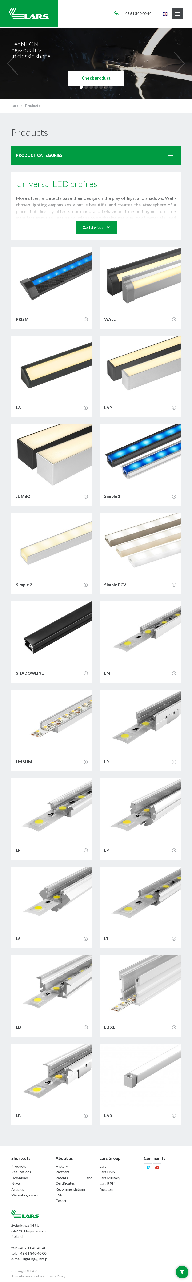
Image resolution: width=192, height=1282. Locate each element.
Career (61, 1200)
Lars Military (110, 1177)
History (62, 1166)
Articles (17, 1189)
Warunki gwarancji (26, 1195)
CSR (59, 1194)
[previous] (14, 63)
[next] (178, 63)
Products (32, 106)
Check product (96, 78)
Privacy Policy (55, 1276)
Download (19, 1177)
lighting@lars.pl (35, 1259)
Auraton (106, 1189)
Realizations (21, 1172)
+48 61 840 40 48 (32, 1248)
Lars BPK (107, 1183)
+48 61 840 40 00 (32, 1253)
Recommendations (71, 1189)
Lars (14, 106)
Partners (62, 1172)
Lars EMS (107, 1172)
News (16, 1183)
